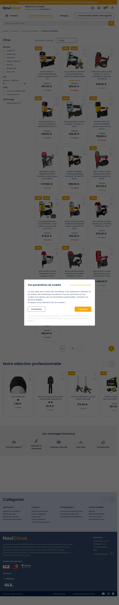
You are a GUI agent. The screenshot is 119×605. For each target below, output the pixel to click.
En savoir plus (36, 309)
